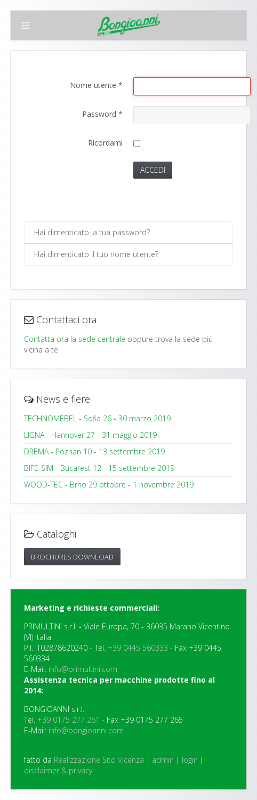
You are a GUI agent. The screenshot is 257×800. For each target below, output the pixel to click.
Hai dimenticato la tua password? (92, 232)
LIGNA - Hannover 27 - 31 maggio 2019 (90, 435)
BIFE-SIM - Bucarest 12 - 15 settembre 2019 (99, 468)
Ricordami (105, 143)
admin (163, 760)
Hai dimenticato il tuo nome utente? (96, 254)
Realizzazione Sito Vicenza (99, 760)
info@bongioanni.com (86, 730)
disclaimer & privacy (58, 770)
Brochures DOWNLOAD (72, 557)
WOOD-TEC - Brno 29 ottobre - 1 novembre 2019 (109, 484)
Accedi (152, 170)
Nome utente (96, 85)
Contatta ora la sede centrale (74, 339)
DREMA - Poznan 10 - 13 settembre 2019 (94, 451)
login (190, 760)
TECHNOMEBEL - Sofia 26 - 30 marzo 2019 (97, 418)
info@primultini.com (83, 669)
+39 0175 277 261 (68, 720)
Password (102, 114)
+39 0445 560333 (138, 648)
